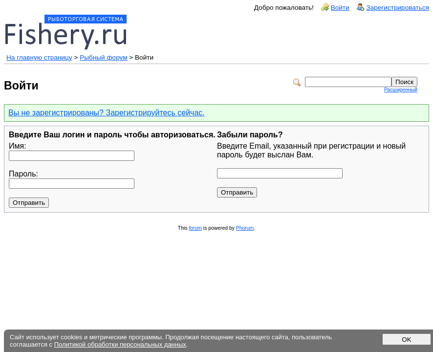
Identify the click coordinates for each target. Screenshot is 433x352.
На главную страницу (39, 57)
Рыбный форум (103, 57)
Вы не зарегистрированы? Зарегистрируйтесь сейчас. (106, 113)
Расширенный (400, 89)
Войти (340, 7)
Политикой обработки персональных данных (120, 344)
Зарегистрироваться (397, 7)
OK (406, 339)
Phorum (245, 228)
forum (195, 228)
